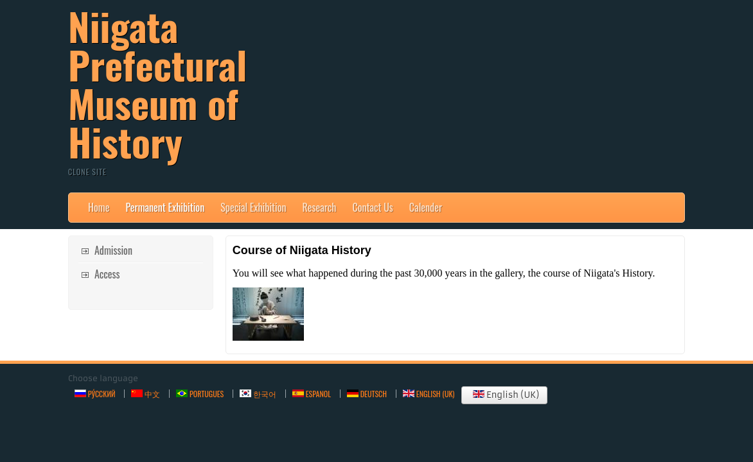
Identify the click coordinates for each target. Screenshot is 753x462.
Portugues (200, 393)
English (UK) (504, 394)
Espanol (311, 393)
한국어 (258, 393)
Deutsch (367, 393)
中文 (145, 393)
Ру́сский (95, 393)
